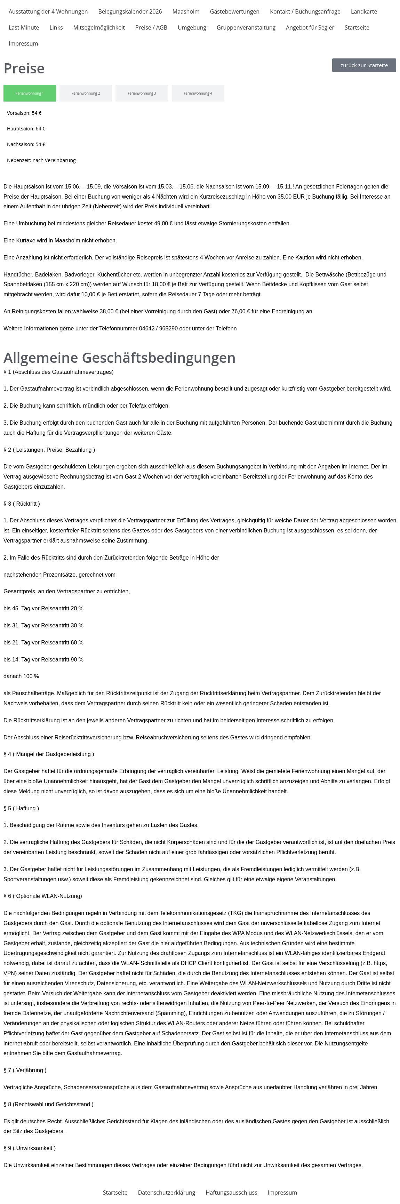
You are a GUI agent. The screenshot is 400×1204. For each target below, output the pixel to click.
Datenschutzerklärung (166, 1192)
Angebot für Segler (310, 27)
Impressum (23, 43)
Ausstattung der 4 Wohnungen (48, 11)
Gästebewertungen (234, 11)
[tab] (29, 93)
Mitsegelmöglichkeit (99, 27)
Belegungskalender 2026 (130, 11)
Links (56, 27)
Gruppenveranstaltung (246, 27)
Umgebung (192, 27)
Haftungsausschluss (231, 1192)
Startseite (357, 27)
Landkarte (364, 11)
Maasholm (186, 11)
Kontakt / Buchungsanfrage (305, 11)
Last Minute (24, 27)
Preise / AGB (151, 27)
